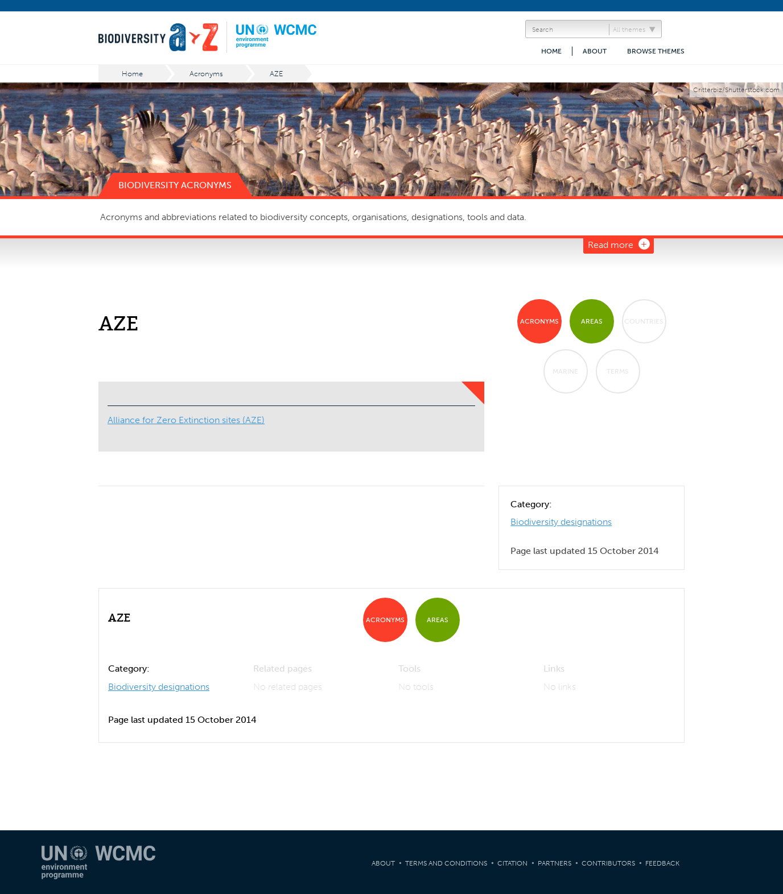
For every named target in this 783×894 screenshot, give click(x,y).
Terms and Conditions (446, 863)
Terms (618, 371)
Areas (592, 321)
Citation (512, 863)
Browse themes (656, 51)
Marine (565, 371)
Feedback (662, 863)
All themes (629, 30)
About (595, 51)
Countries (644, 321)
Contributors (608, 863)
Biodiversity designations (561, 521)
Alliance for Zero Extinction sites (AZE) (186, 420)
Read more (610, 244)
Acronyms (206, 73)
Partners (554, 863)
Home (551, 51)
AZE (276, 73)
